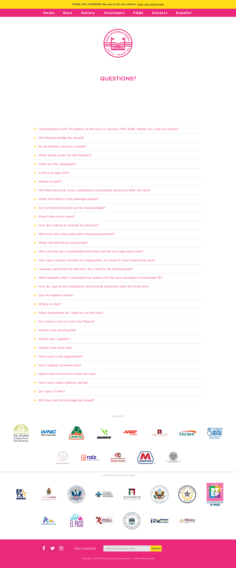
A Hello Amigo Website (143, 558)
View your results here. (150, 4)
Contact (160, 13)
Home (48, 13)
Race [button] (68, 13)
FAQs (138, 13)
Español (184, 13)
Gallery (88, 13)
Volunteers (114, 13)
